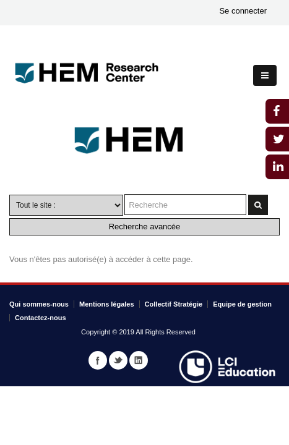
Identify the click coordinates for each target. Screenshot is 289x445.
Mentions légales (106, 304)
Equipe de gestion (242, 304)
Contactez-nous (40, 317)
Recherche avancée (145, 226)
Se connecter (243, 10)
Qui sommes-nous (39, 304)
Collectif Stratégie (174, 304)
